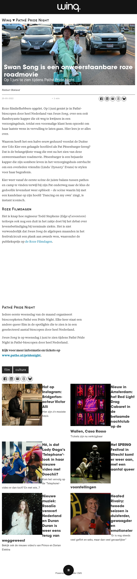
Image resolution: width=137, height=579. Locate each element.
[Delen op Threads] (118, 98)
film (7, 370)
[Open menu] (68, 570)
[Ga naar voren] (68, 7)
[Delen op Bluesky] (124, 98)
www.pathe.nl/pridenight (21, 355)
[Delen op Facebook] (101, 98)
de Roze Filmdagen (38, 241)
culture (21, 370)
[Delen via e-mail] (112, 98)
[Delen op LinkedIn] (107, 98)
